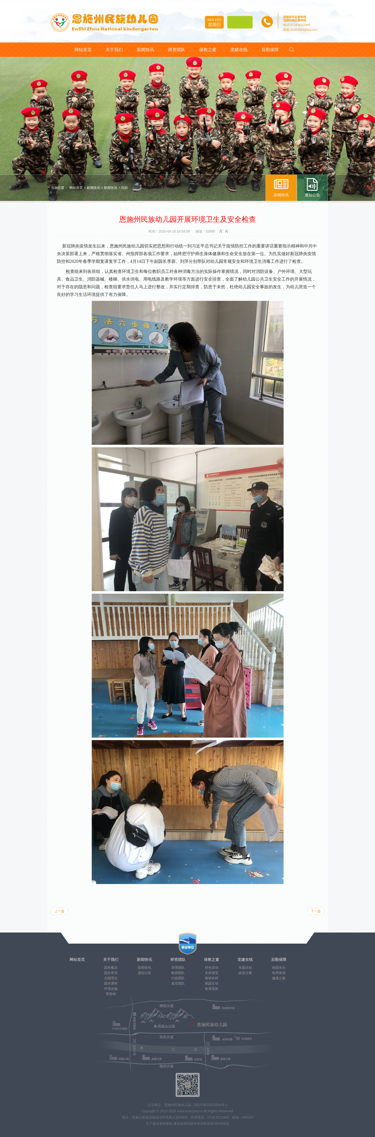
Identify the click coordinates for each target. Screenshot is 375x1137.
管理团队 (178, 967)
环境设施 (111, 989)
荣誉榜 (111, 994)
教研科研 (211, 978)
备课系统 (211, 989)
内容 (124, 188)
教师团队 (178, 973)
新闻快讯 (93, 188)
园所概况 (111, 967)
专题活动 (245, 967)
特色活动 (211, 967)
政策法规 (245, 973)
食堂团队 (178, 983)
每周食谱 (279, 973)
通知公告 (144, 973)
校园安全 (279, 967)
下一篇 (316, 911)
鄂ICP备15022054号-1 (210, 1105)
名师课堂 (211, 973)
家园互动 (211, 983)
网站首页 (76, 188)
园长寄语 (111, 973)
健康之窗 (279, 978)
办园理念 (111, 978)
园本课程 (111, 983)
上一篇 (59, 911)
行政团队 (178, 978)
